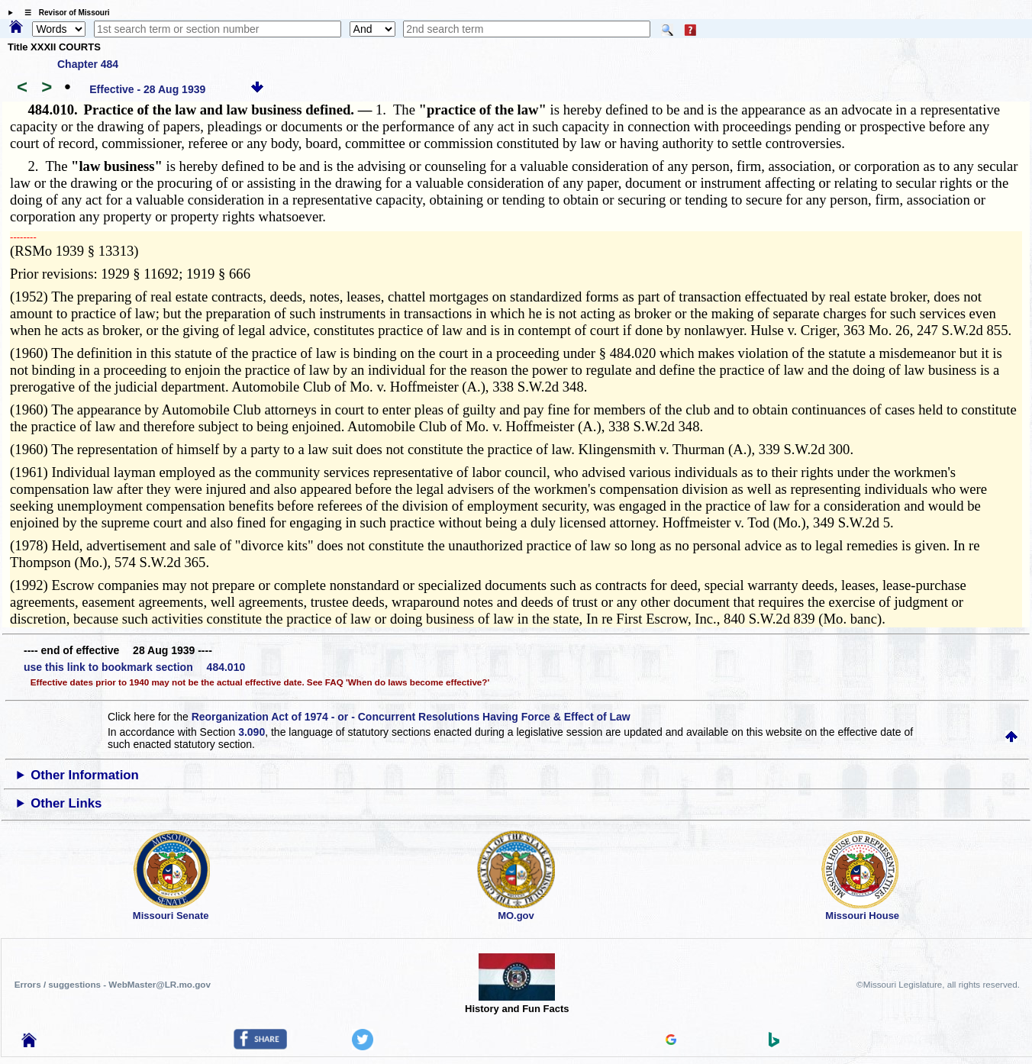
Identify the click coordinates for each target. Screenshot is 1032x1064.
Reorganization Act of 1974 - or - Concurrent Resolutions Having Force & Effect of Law (411, 717)
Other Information (85, 775)
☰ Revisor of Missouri (63, 12)
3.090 (251, 732)
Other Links (66, 803)
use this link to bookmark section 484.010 (134, 667)
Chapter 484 (87, 64)
